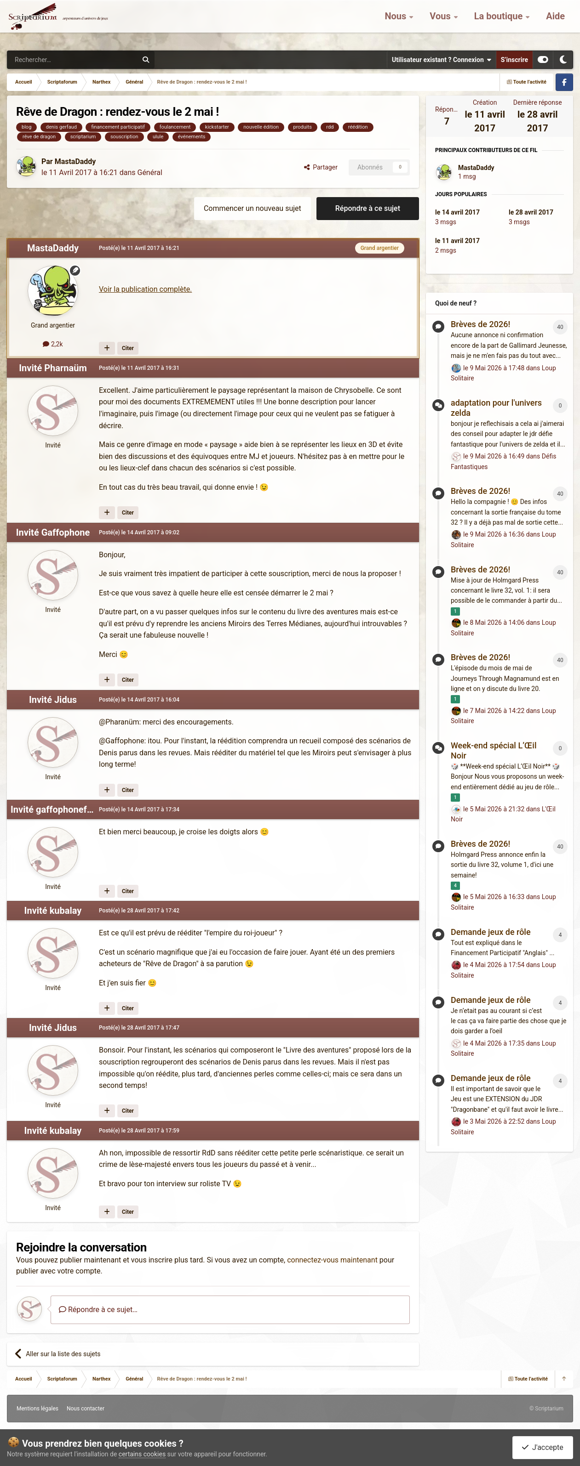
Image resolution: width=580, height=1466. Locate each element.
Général (149, 172)
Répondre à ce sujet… (98, 1309)
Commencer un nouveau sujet (252, 208)
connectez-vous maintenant (332, 1260)
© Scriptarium (546, 1408)
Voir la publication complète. (145, 289)
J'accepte (542, 1447)
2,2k (53, 344)
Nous (396, 22)
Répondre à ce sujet (367, 208)
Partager (321, 167)
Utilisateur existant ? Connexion (441, 59)
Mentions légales (37, 1408)
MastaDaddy (75, 161)
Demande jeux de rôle (491, 932)
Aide (555, 22)
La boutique (499, 22)
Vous (441, 22)
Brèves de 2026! (480, 324)
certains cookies (142, 1454)
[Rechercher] (53, 59)
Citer (128, 348)
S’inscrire (514, 59)
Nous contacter (85, 1408)
